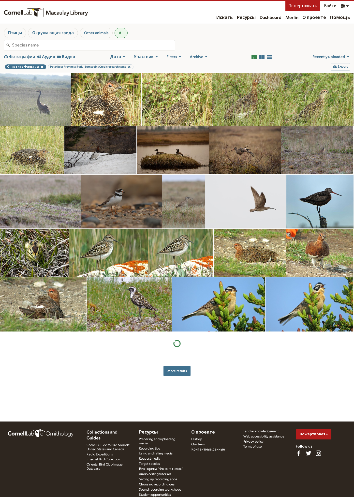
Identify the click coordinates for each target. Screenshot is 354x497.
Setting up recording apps (158, 479)
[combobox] (93, 45)
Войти (330, 6)
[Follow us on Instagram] (318, 453)
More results (177, 371)
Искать (224, 17)
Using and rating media (156, 453)
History (196, 439)
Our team (198, 444)
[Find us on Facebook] (299, 453)
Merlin (291, 17)
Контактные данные (208, 449)
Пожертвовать (302, 6)
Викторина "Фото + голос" (161, 469)
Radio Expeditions (100, 454)
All (121, 33)
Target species (149, 464)
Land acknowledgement (261, 431)
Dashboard (270, 17)
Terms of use (252, 446)
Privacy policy (253, 441)
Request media (149, 458)
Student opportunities (155, 495)
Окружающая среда (53, 33)
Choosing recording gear (157, 484)
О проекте (314, 17)
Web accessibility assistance (263, 436)
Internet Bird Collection (103, 459)
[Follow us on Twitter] (308, 453)
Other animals (96, 33)
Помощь (340, 17)
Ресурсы (246, 17)
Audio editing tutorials (155, 474)
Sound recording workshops (160, 489)
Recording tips (149, 448)
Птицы (15, 33)
